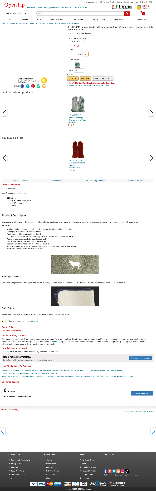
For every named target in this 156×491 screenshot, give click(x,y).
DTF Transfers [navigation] (78, 19)
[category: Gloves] (63, 23)
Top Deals (31, 8)
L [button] (92, 54)
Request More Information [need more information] (141, 358)
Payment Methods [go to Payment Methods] (89, 471)
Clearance (54, 8)
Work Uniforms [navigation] (119, 19)
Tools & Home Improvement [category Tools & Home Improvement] (12, 370)
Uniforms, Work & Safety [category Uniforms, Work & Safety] (30, 373)
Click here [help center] (5, 352)
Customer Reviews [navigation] (135, 181)
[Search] (127, 13)
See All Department (13, 13)
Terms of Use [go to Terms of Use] (87, 464)
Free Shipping (42, 8)
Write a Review (142, 393)
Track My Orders (116, 2)
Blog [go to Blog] (48, 478)
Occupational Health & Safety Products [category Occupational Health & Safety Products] (34, 376)
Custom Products (80, 8)
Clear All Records (148, 411)
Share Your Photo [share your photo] (17, 471)
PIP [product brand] (73, 33)
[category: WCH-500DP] (74, 23)
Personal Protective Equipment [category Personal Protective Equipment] (51, 370)
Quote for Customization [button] (102, 78)
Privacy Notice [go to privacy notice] (16, 464)
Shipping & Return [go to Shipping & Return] (89, 467)
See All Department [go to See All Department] (18, 475)
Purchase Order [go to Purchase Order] (88, 460)
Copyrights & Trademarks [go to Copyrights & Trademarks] (20, 460)
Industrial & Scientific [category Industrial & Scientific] (10, 376)
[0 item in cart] (143, 14)
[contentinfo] (14, 5)
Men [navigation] (10, 19)
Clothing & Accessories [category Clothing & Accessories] (10, 373)
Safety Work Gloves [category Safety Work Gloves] (114, 370)
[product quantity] (79, 70)
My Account (104, 2)
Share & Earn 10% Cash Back (79, 85)
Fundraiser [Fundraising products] (50, 467)
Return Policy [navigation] (57, 181)
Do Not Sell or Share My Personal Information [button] (121, 475)
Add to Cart (72, 78)
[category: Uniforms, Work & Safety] (37, 23)
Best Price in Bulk (101, 85)
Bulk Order (85, 78)
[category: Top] (3, 23)
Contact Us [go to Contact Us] (86, 478)
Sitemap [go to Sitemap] (14, 478)
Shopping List (128, 2)
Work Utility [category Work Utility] (46, 373)
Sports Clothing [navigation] (99, 19)
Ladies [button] (78, 54)
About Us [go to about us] (14, 467)
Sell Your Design (52, 471)
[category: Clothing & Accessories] (16, 23)
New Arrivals (66, 8)
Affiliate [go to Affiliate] (49, 460)
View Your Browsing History (133, 411)
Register (94, 2)
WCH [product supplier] (91, 33)
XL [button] (99, 54)
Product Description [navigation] (20, 181)
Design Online (87, 475)
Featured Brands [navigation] (57, 19)
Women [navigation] (25, 19)
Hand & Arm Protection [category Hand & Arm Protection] (74, 370)
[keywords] (80, 13)
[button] (147, 2)
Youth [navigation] (39, 19)
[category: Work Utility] (53, 23)
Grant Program (52, 475)
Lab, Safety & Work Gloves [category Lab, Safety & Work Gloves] (95, 370)
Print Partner (51, 464)
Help (136, 2)
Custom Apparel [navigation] (141, 19)
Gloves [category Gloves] (55, 373)
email (68, 342)
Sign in (87, 2)
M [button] (85, 54)
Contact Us (55, 342)
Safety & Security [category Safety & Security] (31, 370)
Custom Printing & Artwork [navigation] (95, 181)
